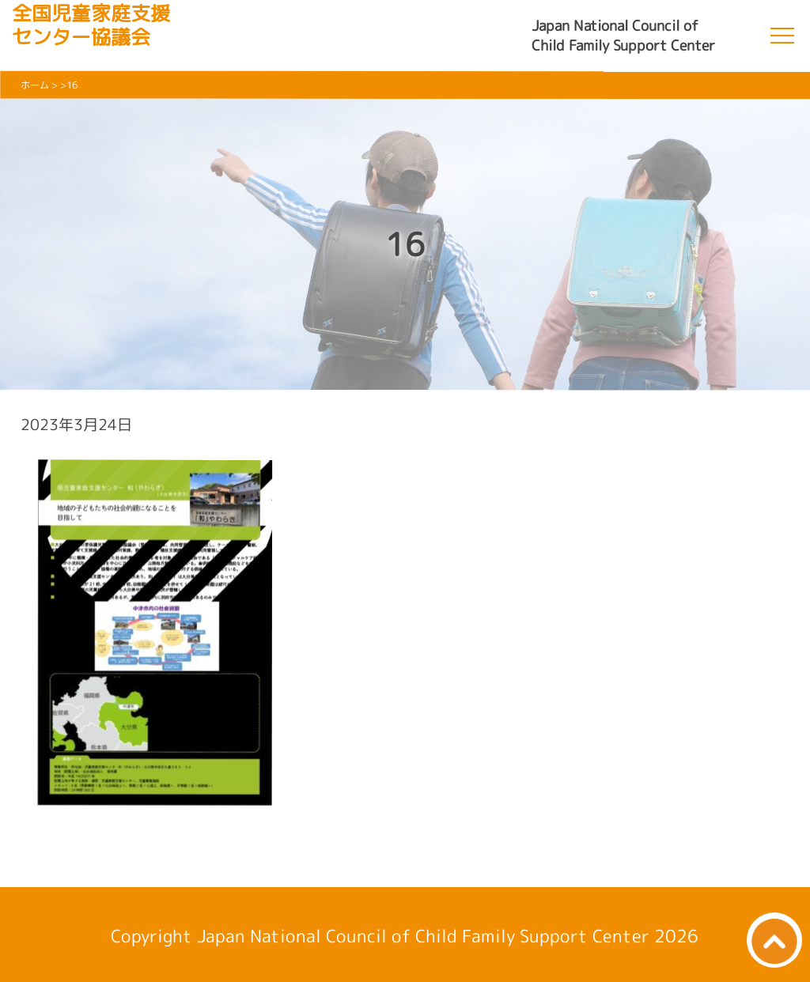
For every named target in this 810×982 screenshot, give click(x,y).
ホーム (35, 85)
